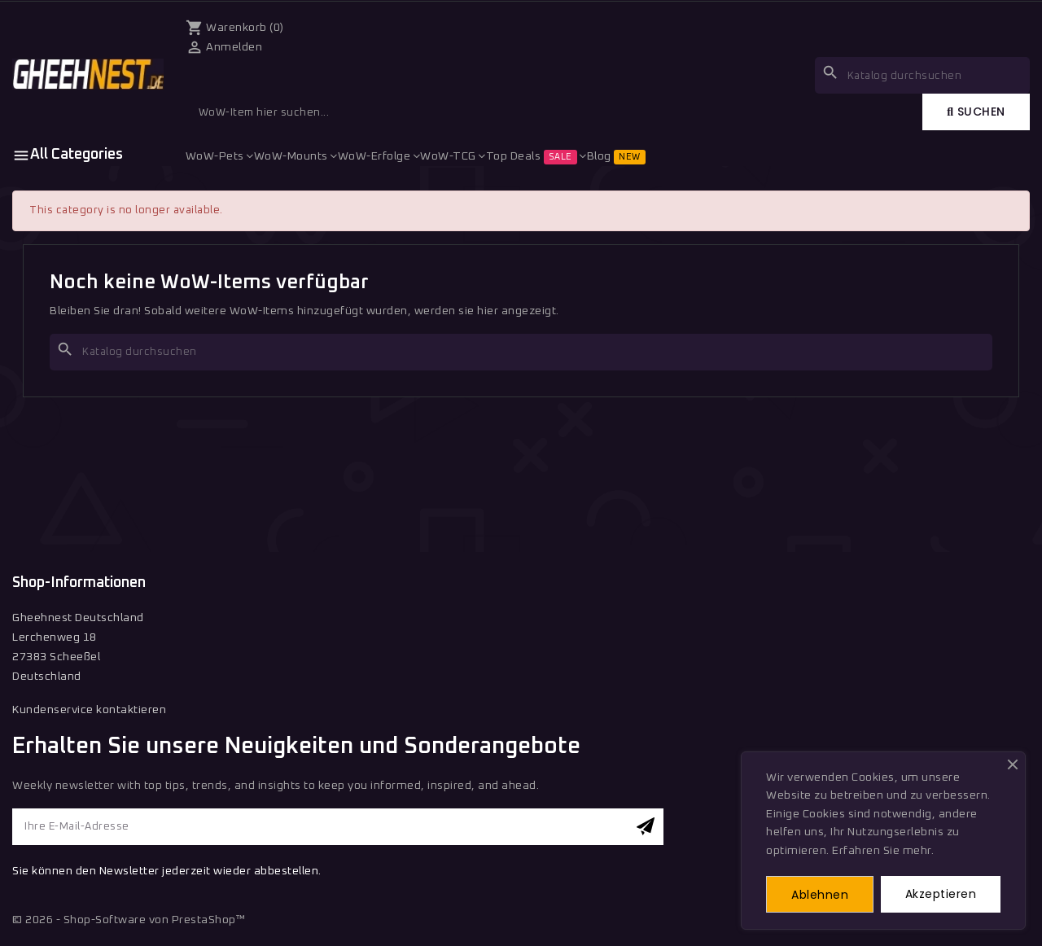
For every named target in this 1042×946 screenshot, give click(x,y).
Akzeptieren (941, 894)
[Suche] (521, 352)
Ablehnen (819, 895)
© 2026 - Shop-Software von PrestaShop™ (128, 920)
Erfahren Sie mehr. (883, 850)
